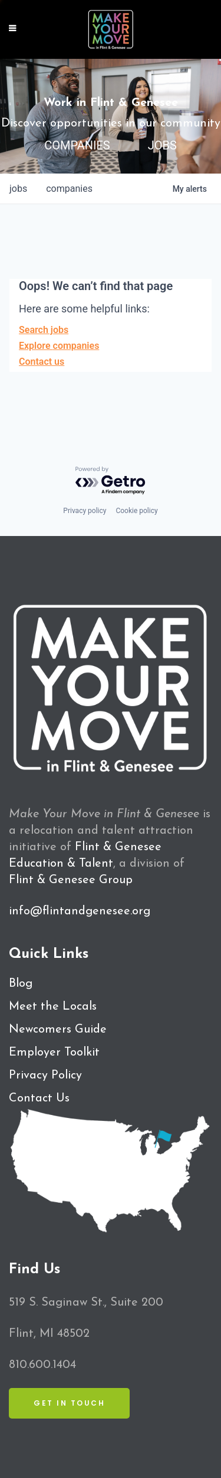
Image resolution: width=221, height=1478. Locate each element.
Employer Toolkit (54, 1052)
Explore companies (59, 345)
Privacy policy (84, 511)
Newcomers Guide (58, 1030)
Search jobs (43, 329)
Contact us (41, 361)
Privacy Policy (45, 1075)
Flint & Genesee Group (71, 880)
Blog (20, 984)
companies (69, 188)
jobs (18, 188)
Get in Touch (69, 1403)
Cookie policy (136, 511)
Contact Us (39, 1098)
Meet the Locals (53, 1007)
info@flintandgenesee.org (79, 911)
